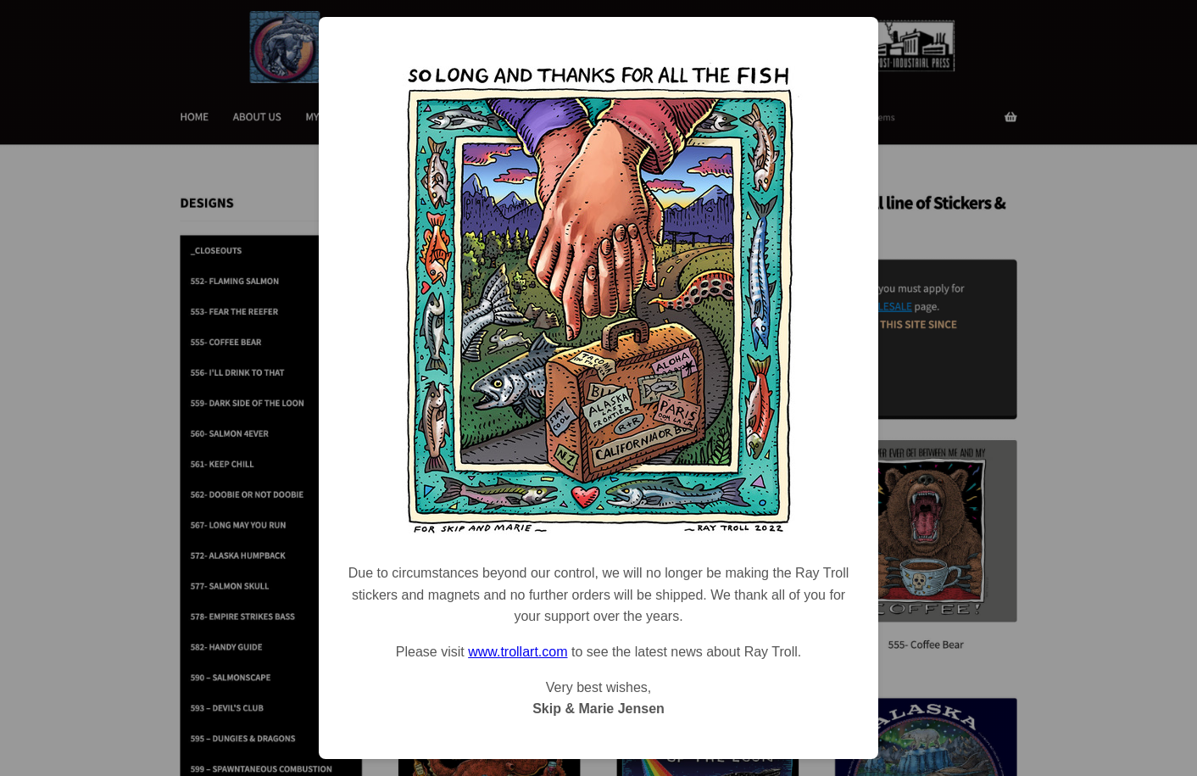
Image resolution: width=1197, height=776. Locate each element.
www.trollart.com (517, 652)
